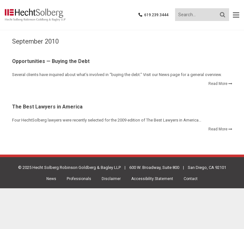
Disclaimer (111, 179)
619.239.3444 (156, 15)
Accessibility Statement (152, 179)
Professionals (79, 179)
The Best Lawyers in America (47, 107)
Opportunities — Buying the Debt (51, 61)
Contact (191, 179)
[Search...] (202, 14)
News (51, 179)
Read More (217, 83)
